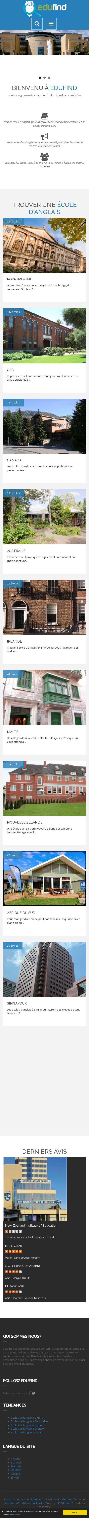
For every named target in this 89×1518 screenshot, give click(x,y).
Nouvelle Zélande (16, 1237)
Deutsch (16, 1470)
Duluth (26, 1277)
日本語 (15, 1477)
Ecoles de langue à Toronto (27, 1425)
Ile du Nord (34, 1237)
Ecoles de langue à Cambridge (29, 1421)
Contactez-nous (14, 1499)
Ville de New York (35, 1298)
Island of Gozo (21, 1257)
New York (17, 1298)
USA (7, 1277)
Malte (8, 1257)
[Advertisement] (44, 1080)
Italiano (15, 1474)
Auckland (48, 1237)
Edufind (65, 1503)
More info (16, 1514)
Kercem (35, 1257)
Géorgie (16, 1277)
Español (16, 1462)
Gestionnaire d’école (58, 1499)
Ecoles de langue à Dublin (26, 1432)
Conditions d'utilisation (31, 1503)
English (15, 1459)
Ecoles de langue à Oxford (27, 1417)
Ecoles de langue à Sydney (27, 1428)
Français (16, 1466)
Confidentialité (34, 1499)
